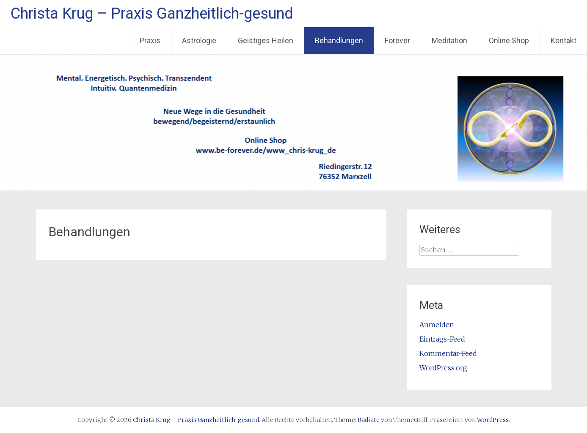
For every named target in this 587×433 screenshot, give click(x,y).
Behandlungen (339, 40)
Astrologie (199, 40)
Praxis (150, 40)
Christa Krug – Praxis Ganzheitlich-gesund (152, 13)
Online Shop (509, 40)
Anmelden (436, 324)
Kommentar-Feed (448, 353)
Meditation (449, 40)
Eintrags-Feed (442, 339)
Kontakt (563, 40)
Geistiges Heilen (265, 40)
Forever (397, 40)
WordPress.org (443, 368)
